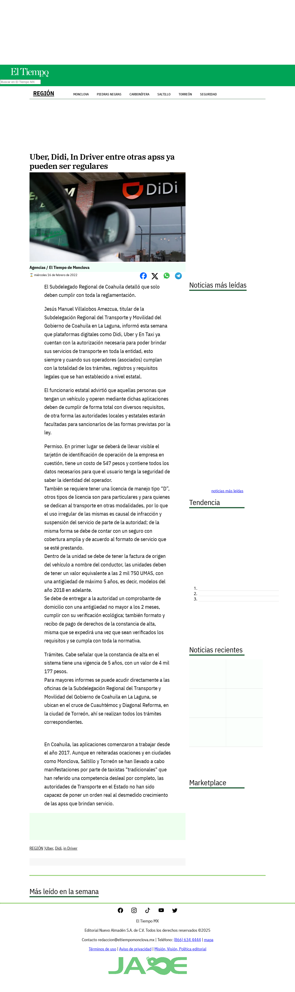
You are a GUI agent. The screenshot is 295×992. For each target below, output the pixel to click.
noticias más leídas (227, 490)
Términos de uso (102, 949)
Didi (58, 848)
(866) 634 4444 (187, 939)
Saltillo (164, 94)
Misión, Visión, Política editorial (180, 949)
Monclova (81, 94)
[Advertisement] (147, 32)
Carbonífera (139, 94)
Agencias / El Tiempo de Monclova (59, 267)
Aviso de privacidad (135, 949)
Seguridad (208, 94)
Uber (49, 848)
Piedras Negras (109, 94)
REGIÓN (43, 93)
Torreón (185, 94)
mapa (208, 939)
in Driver (70, 848)
